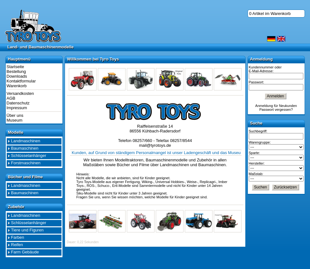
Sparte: (254, 153)
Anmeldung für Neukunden (276, 106)
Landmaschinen (25, 140)
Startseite (15, 66)
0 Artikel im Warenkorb (270, 13)
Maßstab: (256, 174)
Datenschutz (18, 103)
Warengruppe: (260, 142)
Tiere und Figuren (27, 230)
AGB (11, 98)
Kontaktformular (21, 81)
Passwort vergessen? (276, 109)
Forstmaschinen (25, 162)
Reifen (17, 244)
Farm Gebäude (25, 252)
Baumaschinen (25, 148)
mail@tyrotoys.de (155, 145)
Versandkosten (20, 93)
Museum (15, 120)
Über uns (15, 115)
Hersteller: (257, 163)
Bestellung (16, 71)
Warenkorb (17, 85)
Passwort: (256, 82)
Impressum (17, 107)
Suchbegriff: (258, 131)
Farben (17, 237)
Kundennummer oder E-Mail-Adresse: (265, 69)
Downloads (17, 76)
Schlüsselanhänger (29, 155)
